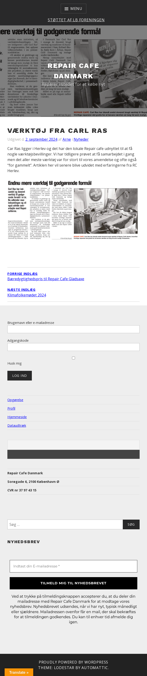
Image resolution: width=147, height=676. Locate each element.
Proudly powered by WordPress (73, 662)
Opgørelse (15, 400)
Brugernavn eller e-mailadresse (30, 322)
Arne (67, 139)
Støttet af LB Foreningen (76, 19)
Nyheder (81, 139)
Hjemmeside (17, 417)
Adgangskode (18, 340)
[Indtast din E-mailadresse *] (73, 566)
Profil (11, 408)
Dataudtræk (16, 425)
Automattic (94, 667)
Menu (76, 8)
